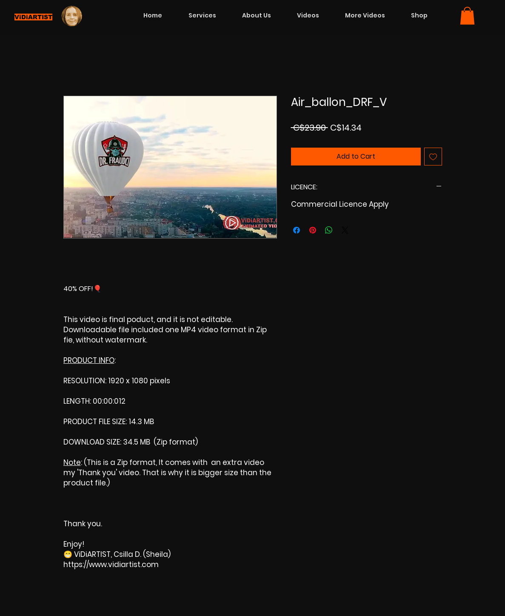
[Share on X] (345, 230)
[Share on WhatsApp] (329, 230)
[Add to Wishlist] (433, 156)
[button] (467, 16)
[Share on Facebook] (296, 230)
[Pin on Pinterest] (313, 230)
